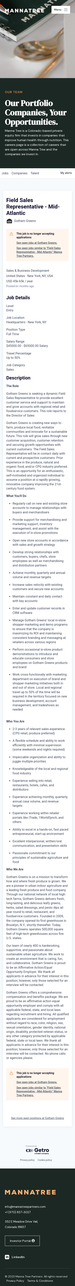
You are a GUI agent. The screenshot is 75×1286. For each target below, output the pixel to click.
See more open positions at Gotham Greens (37, 1118)
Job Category (15, 365)
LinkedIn (18, 1257)
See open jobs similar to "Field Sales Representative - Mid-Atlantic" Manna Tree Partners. (39, 252)
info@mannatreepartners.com (25, 1207)
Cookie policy (45, 1160)
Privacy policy (27, 1160)
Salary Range (15, 341)
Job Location (15, 318)
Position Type (15, 329)
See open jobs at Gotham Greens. (36, 242)
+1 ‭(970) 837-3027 (18, 1212)
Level (10, 306)
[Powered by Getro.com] (37, 1150)
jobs (5, 173)
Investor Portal (20, 1241)
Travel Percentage (18, 353)
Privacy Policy (15, 1280)
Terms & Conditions (40, 1280)
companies (19, 173)
